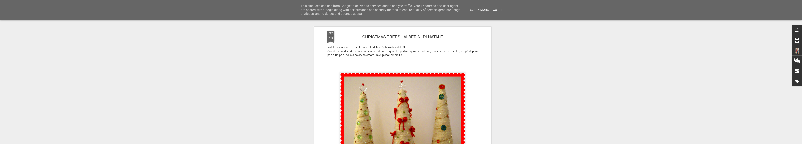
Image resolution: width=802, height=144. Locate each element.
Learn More (479, 9)
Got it (497, 9)
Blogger (413, 142)
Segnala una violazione (429, 142)
